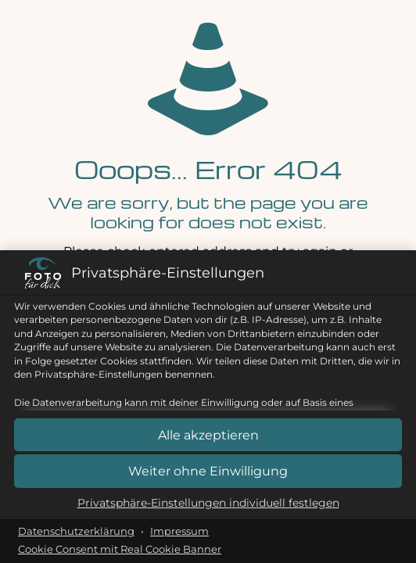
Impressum (179, 531)
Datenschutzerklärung (76, 531)
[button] (208, 471)
